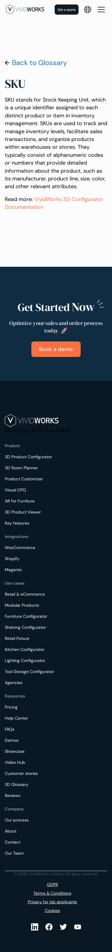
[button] (87, 9)
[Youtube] (63, 926)
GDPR (52, 884)
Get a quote (67, 9)
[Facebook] (49, 926)
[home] (25, 9)
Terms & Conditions (52, 893)
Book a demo (56, 349)
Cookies (52, 910)
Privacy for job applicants (52, 902)
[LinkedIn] (34, 926)
